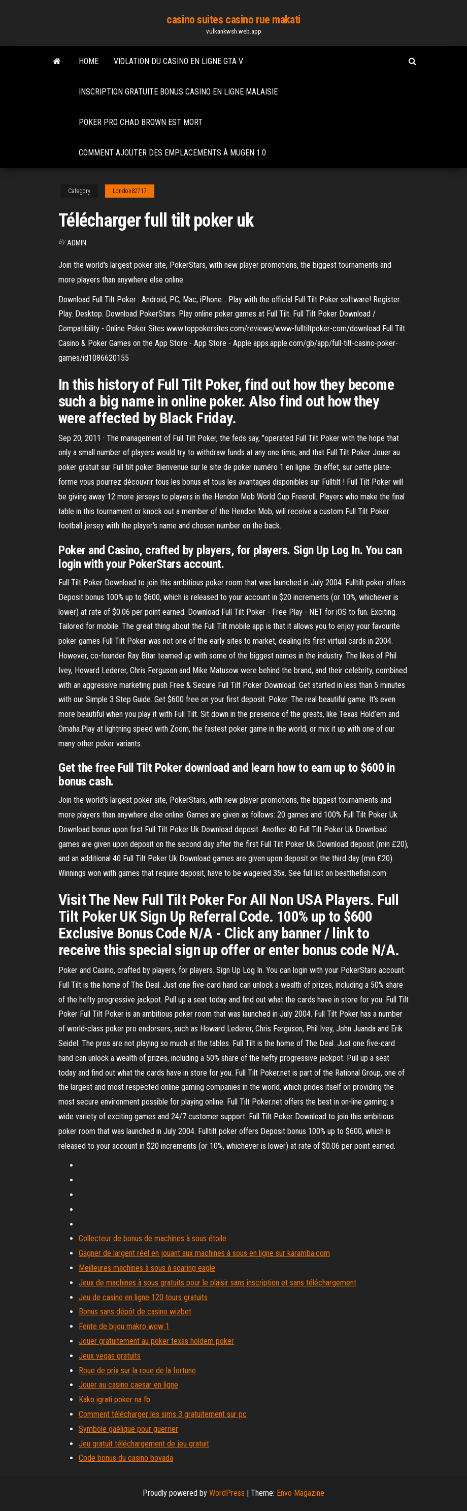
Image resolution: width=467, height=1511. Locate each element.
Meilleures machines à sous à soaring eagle (147, 1268)
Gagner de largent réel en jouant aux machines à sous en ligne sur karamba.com (204, 1253)
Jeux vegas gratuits (110, 1356)
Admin (76, 243)
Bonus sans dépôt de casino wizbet (135, 1311)
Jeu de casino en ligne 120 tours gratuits (143, 1297)
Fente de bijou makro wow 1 (124, 1326)
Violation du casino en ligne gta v (178, 61)
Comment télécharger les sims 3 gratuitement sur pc (163, 1414)
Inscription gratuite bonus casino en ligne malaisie (178, 92)
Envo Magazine (300, 1493)
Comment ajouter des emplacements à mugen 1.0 (172, 153)
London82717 (130, 191)
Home (88, 61)
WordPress (227, 1493)
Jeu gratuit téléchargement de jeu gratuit (144, 1444)
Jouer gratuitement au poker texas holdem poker (156, 1341)
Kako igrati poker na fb (114, 1399)
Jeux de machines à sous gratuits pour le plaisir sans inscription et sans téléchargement (217, 1282)
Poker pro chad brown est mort (141, 122)
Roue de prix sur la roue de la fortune (137, 1370)
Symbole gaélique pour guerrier (128, 1429)
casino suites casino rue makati (233, 19)
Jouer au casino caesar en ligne (128, 1385)
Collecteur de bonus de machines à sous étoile (152, 1238)
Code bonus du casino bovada (126, 1458)
